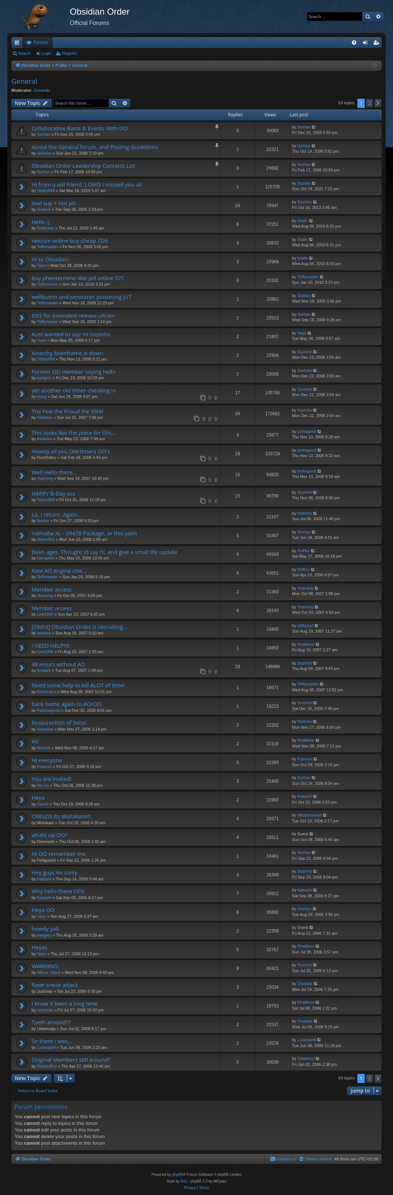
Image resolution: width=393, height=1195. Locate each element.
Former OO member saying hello (74, 371)
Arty (184, 1181)
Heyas (39, 947)
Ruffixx (304, 550)
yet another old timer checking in (74, 390)
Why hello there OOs (58, 891)
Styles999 (46, 190)
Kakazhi (305, 796)
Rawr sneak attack (55, 984)
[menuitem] (354, 42)
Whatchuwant (310, 815)
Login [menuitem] (367, 44)
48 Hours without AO (58, 664)
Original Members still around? (71, 1059)
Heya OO (43, 909)
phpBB (177, 1175)
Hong (42, 396)
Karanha (45, 439)
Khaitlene (306, 644)
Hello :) (40, 221)
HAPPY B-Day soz (53, 493)
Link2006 (45, 614)
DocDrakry (46, 691)
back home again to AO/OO (67, 703)
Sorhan (43, 134)
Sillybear (45, 417)
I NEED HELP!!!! (50, 645)
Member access (52, 589)
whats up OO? (50, 835)
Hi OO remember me (59, 853)
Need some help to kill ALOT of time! (78, 685)
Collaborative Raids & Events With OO (80, 128)
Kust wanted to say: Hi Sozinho (71, 334)
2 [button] (369, 102)
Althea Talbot (48, 972)
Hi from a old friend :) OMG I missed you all (87, 184)
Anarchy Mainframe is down (67, 352)
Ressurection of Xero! (59, 722)
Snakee (44, 209)
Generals (42, 90)
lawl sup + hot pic (54, 203)
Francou (44, 766)
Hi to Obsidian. (50, 259)
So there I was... (52, 1040)
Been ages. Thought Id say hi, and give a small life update (104, 551)
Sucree (304, 183)
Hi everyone (47, 760)
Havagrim (45, 558)
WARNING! (45, 966)
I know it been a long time (65, 1003)
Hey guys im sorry (54, 872)
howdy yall (45, 928)
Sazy (41, 916)
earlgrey (44, 378)
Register (69, 53)
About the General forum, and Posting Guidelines (95, 147)
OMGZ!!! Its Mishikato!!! (61, 816)
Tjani (41, 265)
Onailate (305, 983)
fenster (43, 520)
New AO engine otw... (59, 570)
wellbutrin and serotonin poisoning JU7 (81, 296)
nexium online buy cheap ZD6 (70, 240)
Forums (40, 42)
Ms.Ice (43, 785)
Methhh (44, 748)
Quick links (18, 44)
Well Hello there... (54, 472)
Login (46, 53)
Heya (38, 797)
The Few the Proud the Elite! (67, 411)
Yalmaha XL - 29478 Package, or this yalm (84, 533)
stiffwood (305, 625)
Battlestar (45, 228)
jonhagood (307, 431)
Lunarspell (46, 1047)
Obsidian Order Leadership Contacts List (83, 165)
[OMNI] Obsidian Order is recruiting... (79, 626)
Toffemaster (47, 247)
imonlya (44, 633)
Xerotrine (45, 729)
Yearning (45, 478)
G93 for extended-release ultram (73, 315)
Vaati (41, 340)
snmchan (45, 1010)
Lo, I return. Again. (55, 514)
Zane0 (42, 804)
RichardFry (47, 1066)
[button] (378, 103)
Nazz (41, 954)
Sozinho (44, 153)
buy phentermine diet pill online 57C (78, 278)
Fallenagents (48, 710)
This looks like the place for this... (74, 432)
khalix (303, 220)
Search (24, 53)
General (24, 81)
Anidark (44, 670)
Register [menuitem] (378, 44)
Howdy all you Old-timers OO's (71, 451)
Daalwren (306, 1058)
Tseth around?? (51, 1022)
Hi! (35, 741)
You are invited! (51, 778)
